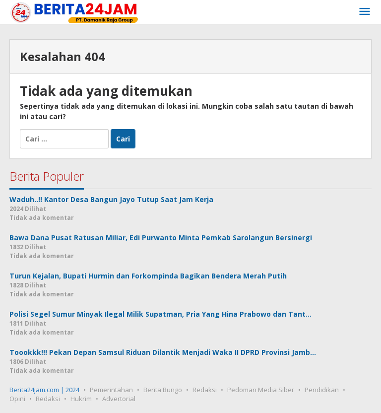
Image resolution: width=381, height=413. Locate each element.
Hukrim (81, 398)
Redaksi (204, 389)
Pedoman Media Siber (260, 389)
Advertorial (118, 398)
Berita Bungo (162, 389)
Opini (17, 398)
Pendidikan (322, 389)
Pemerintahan (111, 389)
